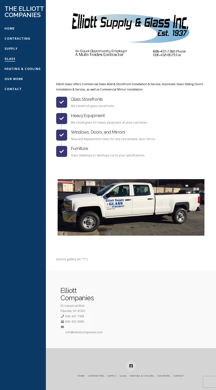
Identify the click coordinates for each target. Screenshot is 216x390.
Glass (123, 375)
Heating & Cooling (142, 375)
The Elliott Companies (24, 12)
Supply (112, 375)
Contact (178, 375)
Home (81, 375)
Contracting (96, 375)
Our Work (163, 375)
